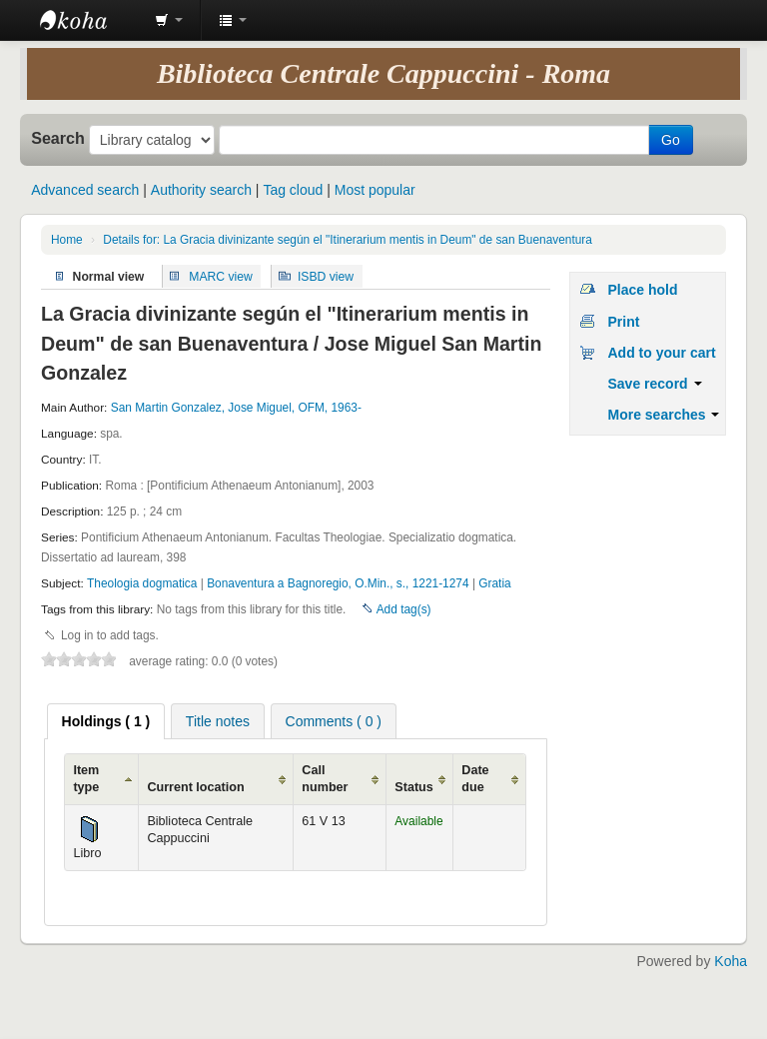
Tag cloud (293, 190)
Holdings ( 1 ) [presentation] (106, 721)
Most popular (375, 190)
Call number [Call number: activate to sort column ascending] (325, 778)
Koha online (90, 20)
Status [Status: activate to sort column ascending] (413, 787)
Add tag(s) (404, 609)
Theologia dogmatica (144, 583)
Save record (654, 384)
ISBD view (326, 276)
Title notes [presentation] (218, 721)
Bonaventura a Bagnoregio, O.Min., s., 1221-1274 (339, 583)
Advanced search (85, 190)
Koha (730, 961)
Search (58, 138)
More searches (663, 415)
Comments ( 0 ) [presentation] (334, 721)
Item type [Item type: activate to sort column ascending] (86, 778)
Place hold (642, 290)
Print (623, 322)
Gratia (494, 583)
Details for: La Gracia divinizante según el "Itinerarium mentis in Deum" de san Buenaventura (347, 240)
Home (67, 240)
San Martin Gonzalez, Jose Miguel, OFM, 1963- (236, 408)
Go (670, 140)
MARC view (221, 276)
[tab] (106, 721)
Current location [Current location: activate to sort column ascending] (195, 787)
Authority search (201, 190)
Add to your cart (661, 353)
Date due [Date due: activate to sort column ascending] (474, 778)
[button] (169, 20)
